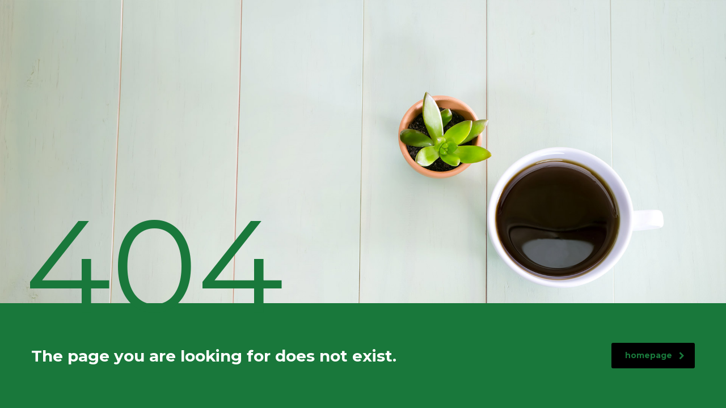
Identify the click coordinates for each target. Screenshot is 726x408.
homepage (655, 355)
